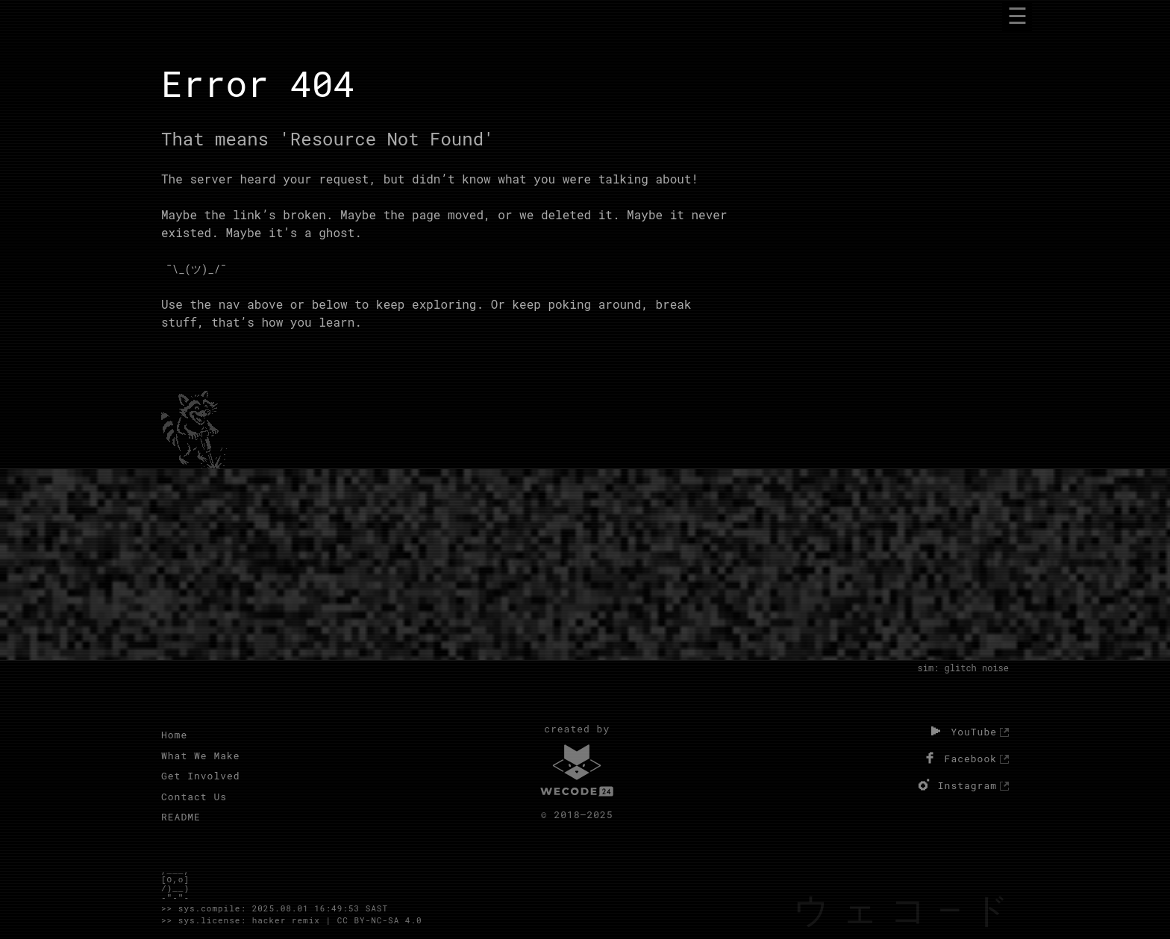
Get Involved (200, 775)
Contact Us (194, 796)
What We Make (200, 755)
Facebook (959, 758)
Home (174, 734)
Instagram (955, 785)
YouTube (962, 731)
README (181, 816)
